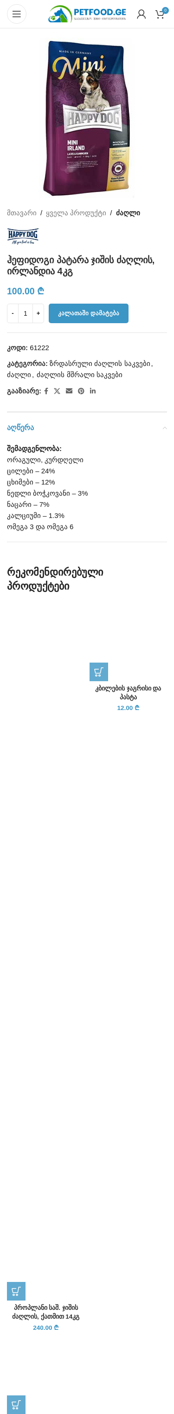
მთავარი (22, 213)
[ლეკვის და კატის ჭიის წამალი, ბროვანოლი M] (46, 1375)
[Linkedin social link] (92, 391)
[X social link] (57, 391)
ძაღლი (128, 213)
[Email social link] (69, 391)
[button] (16, 1291)
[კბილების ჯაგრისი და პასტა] (129, 642)
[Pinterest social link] (81, 391)
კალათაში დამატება (88, 313)
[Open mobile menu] (16, 14)
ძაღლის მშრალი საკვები (79, 374)
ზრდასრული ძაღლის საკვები (100, 363)
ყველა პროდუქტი (76, 213)
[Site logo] (87, 13)
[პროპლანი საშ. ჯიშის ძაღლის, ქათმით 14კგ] (46, 952)
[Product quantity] (25, 313)
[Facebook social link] (46, 391)
